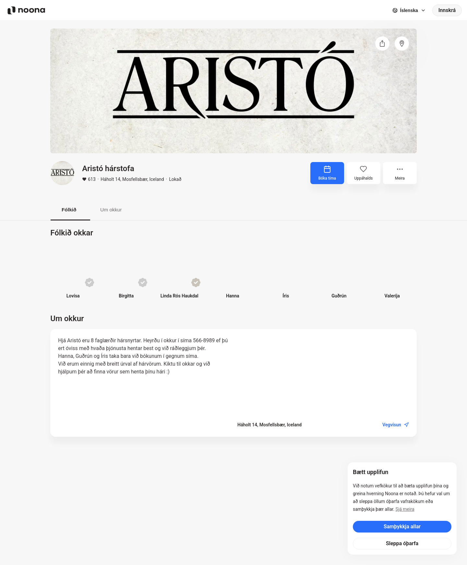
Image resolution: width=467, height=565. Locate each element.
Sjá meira (405, 509)
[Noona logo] (26, 10)
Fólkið (70, 209)
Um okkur (115, 209)
